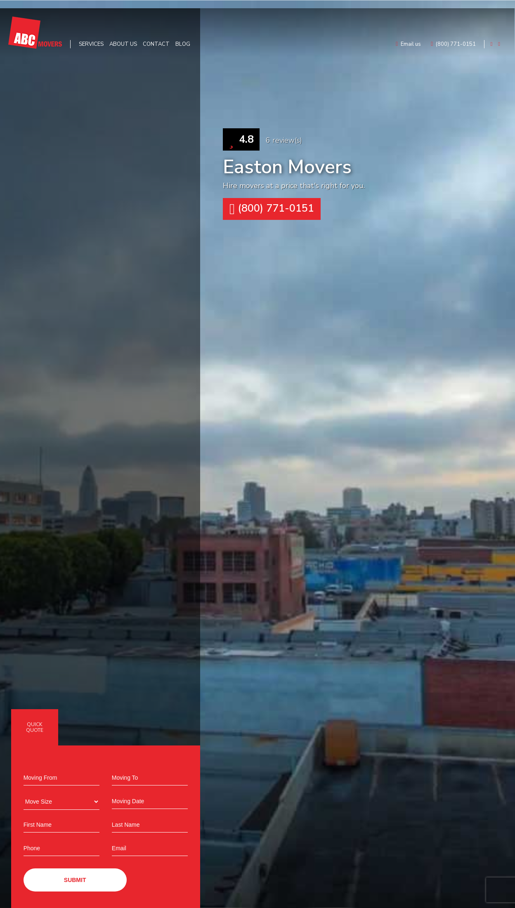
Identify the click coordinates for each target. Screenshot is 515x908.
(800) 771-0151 (271, 209)
